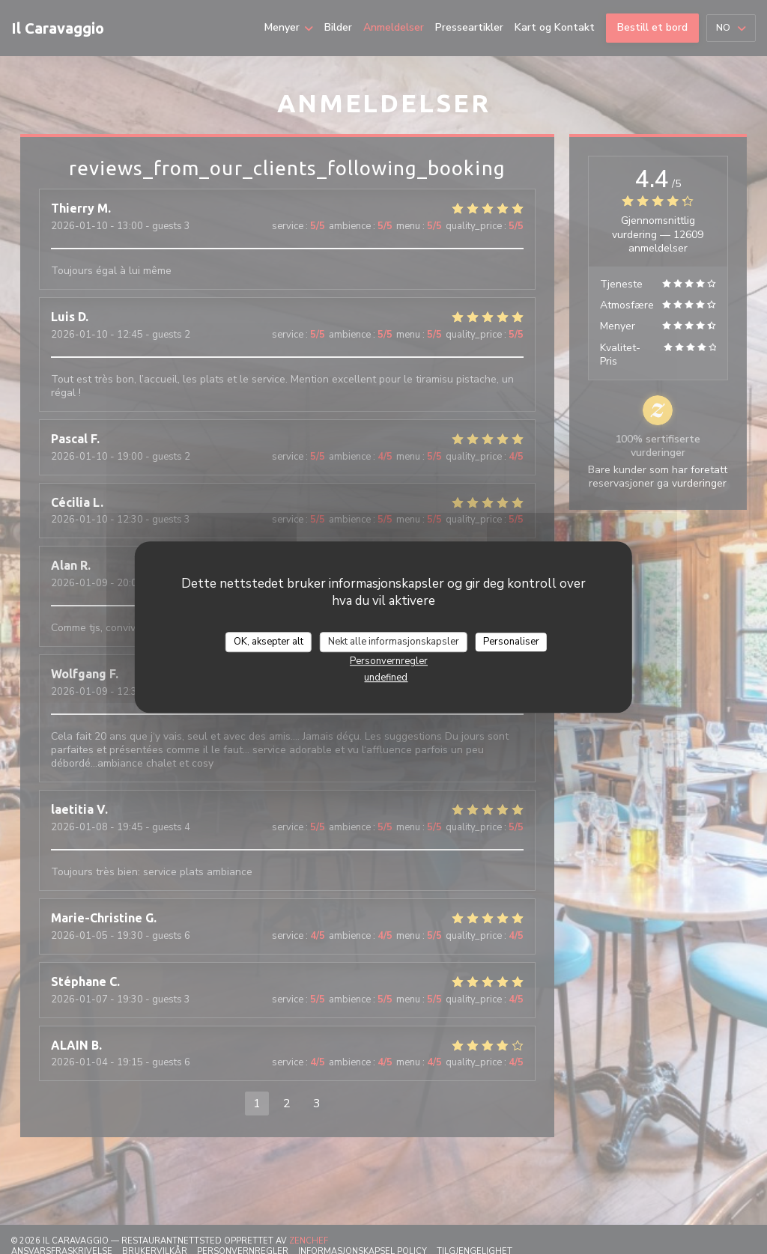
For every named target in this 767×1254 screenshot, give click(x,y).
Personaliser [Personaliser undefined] (511, 641)
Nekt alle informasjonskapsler (393, 641)
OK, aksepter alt (268, 641)
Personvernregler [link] (389, 661)
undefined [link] (385, 677)
